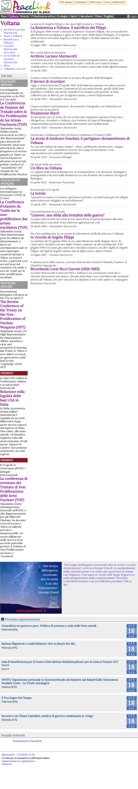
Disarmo (7, 373)
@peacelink (8, 754)
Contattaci (80, 2)
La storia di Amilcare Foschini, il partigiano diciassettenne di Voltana (95, 175)
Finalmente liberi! (80, 136)
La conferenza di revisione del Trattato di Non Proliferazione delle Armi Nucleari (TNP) (13, 489)
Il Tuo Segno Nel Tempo (17, 697)
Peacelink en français (10, 182)
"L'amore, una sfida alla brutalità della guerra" (67, 270)
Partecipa (95, 2)
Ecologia (62, 16)
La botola (73, 240)
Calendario (86, 16)
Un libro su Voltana (82, 208)
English (108, 16)
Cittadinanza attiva (43, 16)
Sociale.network (13, 735)
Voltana (10, 23)
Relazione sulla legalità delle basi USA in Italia (12, 398)
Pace (4, 16)
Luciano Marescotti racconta (10, 49)
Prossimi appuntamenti (22, 619)
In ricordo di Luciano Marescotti (12, 59)
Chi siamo (66, 2)
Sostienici (118, 2)
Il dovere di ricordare (83, 97)
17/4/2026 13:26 (25, 754)
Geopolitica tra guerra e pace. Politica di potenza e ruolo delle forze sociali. (49, 625)
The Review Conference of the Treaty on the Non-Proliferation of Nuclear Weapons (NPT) (12, 314)
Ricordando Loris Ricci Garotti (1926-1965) (96, 326)
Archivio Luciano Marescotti (14, 31)
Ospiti (73, 16)
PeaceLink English (8, 285)
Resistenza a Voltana (11, 41)
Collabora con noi (15, 68)
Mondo (24, 16)
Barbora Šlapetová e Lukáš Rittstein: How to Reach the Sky (38, 643)
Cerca (107, 2)
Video (98, 16)
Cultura (13, 16)
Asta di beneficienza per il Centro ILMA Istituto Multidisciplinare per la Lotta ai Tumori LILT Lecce (60, 663)
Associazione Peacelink (27, 741)
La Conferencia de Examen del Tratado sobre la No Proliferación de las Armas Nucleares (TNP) (13, 114)
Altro (7, 65)
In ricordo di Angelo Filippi (52, 292)
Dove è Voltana (13, 36)
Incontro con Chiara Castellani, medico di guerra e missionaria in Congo (47, 716)
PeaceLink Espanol (8, 83)
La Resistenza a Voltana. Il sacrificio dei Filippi (68, 27)
